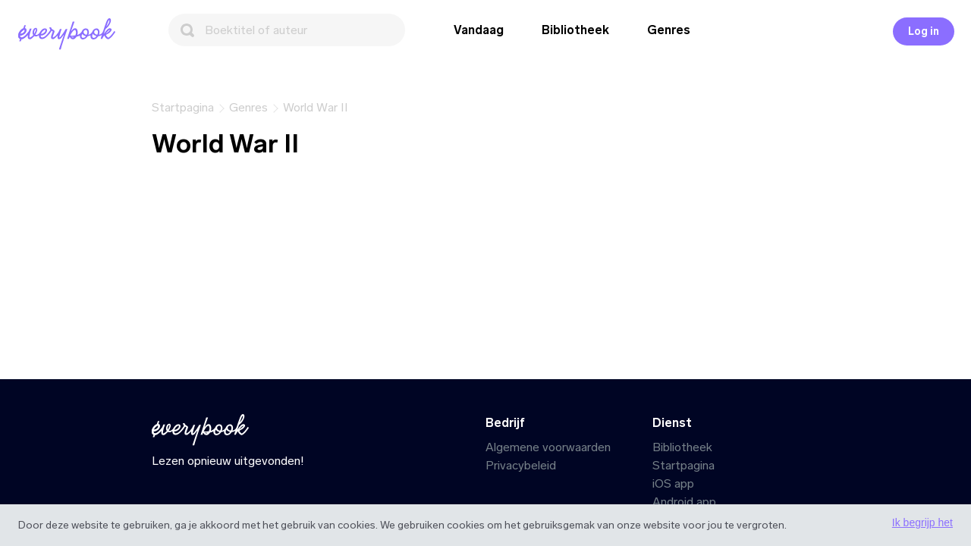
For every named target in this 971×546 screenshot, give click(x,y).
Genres (668, 30)
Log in (923, 31)
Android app (684, 501)
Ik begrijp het (922, 522)
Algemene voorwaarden (548, 447)
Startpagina (683, 465)
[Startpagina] (69, 34)
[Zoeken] (286, 30)
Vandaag (479, 30)
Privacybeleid (521, 465)
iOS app (673, 483)
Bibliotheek (575, 30)
